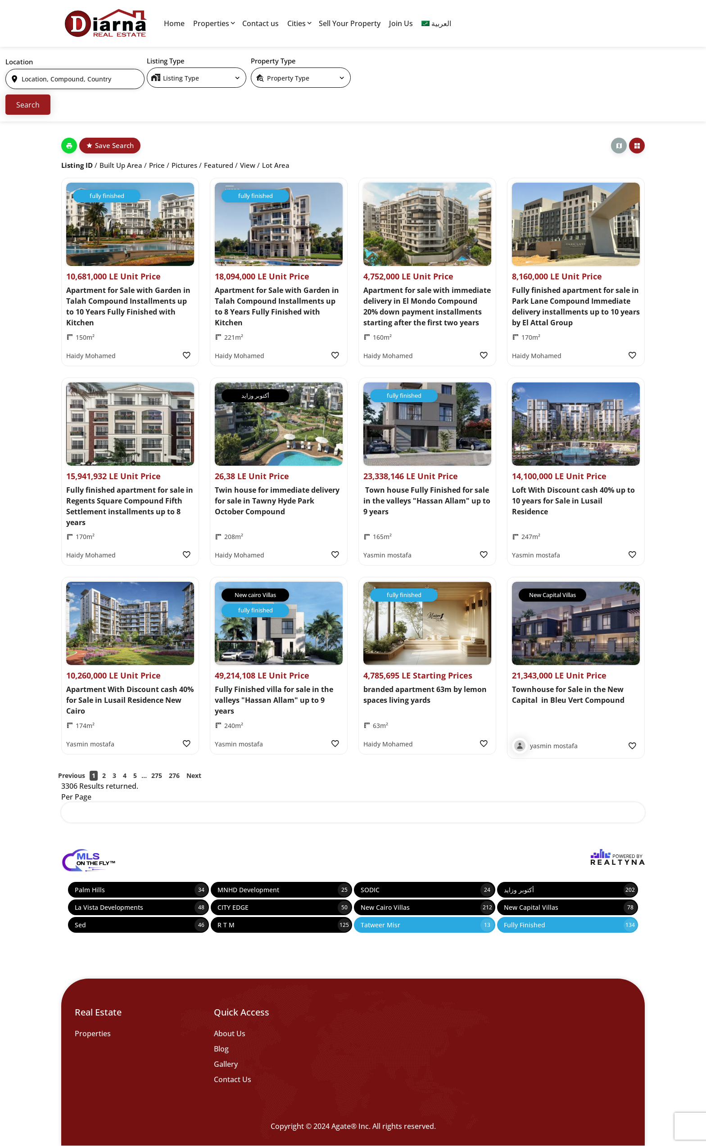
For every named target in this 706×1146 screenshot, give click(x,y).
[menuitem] (436, 23)
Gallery (226, 1064)
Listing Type (166, 60)
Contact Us (232, 1079)
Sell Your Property (349, 23)
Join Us (401, 23)
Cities (296, 23)
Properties (211, 23)
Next (193, 775)
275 (156, 775)
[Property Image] (130, 224)
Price (157, 165)
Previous (71, 775)
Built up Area (121, 165)
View (247, 165)
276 (174, 775)
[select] (197, 77)
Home (174, 23)
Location (19, 61)
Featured (218, 165)
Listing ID (77, 165)
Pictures (184, 165)
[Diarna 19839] (105, 23)
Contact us (260, 23)
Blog (221, 1049)
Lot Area (276, 165)
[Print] (69, 145)
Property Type (273, 60)
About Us (229, 1033)
